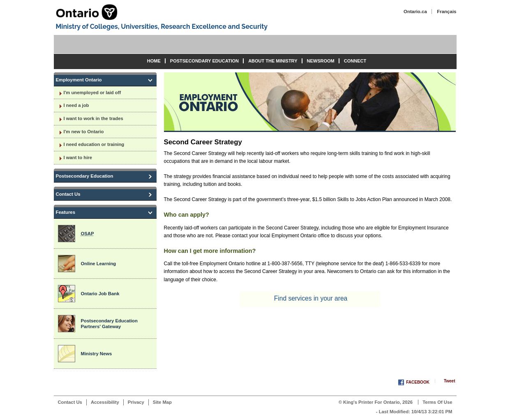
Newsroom (321, 60)
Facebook (417, 382)
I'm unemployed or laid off (92, 92)
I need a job (76, 105)
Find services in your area (311, 298)
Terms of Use (437, 402)
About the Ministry (272, 60)
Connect (355, 60)
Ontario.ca (415, 11)
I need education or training (94, 144)
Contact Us (68, 194)
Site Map (162, 402)
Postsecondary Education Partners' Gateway (109, 323)
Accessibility (105, 402)
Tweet (449, 381)
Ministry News (96, 353)
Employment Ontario (79, 79)
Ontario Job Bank (100, 293)
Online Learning (98, 263)
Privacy (136, 402)
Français (446, 11)
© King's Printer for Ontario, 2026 (376, 402)
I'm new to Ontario (84, 131)
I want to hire (78, 157)
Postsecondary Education (204, 60)
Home (154, 60)
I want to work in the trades (93, 118)
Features (65, 212)
